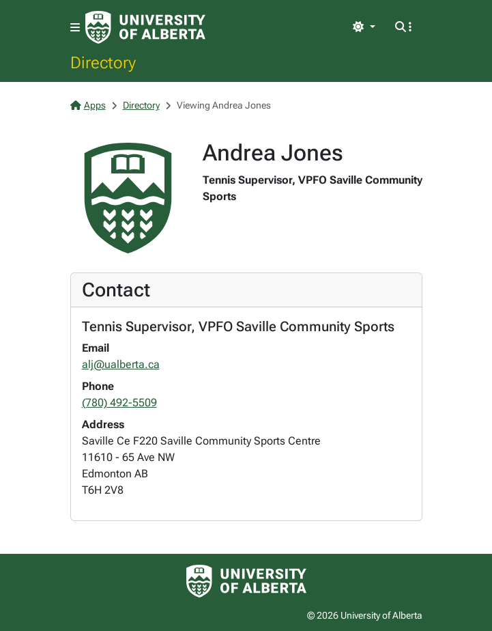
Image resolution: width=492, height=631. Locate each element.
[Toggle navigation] (75, 27)
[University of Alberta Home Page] (145, 27)
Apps (88, 105)
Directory (103, 62)
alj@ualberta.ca (121, 364)
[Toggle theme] (364, 27)
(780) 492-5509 (119, 402)
